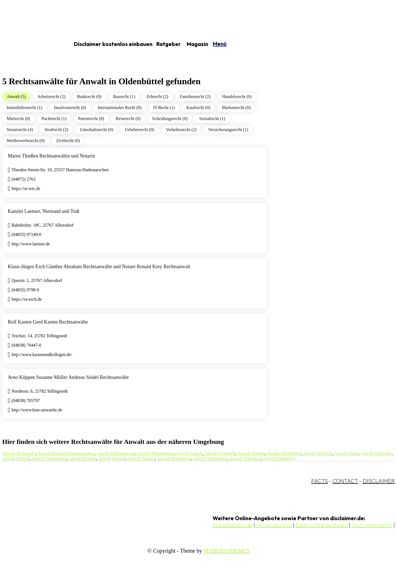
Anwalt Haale (346, 453)
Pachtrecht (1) (54, 118)
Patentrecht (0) (91, 118)
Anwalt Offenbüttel (284, 453)
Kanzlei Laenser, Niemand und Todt (43, 211)
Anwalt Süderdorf (245, 458)
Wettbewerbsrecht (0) (26, 140)
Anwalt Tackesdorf (19, 453)
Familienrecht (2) (195, 96)
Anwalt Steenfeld (220, 453)
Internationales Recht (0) (119, 107)
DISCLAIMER (379, 480)
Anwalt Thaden (141, 458)
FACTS (319, 480)
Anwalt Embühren (279, 458)
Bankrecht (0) (89, 96)
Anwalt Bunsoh (111, 458)
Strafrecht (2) (56, 129)
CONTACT (345, 480)
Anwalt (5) (16, 96)
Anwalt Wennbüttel (210, 458)
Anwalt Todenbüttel (48, 458)
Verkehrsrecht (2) (181, 129)
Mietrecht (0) (18, 118)
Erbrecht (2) (157, 96)
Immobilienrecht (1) (24, 107)
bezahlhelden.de (233, 525)
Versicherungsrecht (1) (228, 129)
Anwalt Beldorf (82, 458)
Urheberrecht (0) (139, 129)
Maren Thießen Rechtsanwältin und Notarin (51, 156)
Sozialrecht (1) (212, 118)
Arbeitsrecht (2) (51, 96)
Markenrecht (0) (236, 107)
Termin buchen (274, 525)
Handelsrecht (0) (237, 96)
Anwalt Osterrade (376, 453)
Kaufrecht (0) (198, 107)
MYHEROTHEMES (226, 551)
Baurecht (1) (124, 96)
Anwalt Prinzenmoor (155, 453)
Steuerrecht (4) (20, 129)
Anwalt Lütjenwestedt (116, 453)
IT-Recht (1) (164, 107)
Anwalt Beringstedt (174, 458)
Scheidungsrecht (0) (169, 118)
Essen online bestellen (322, 525)
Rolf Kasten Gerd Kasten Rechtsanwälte (48, 322)
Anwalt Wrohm (251, 453)
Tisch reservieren (371, 525)
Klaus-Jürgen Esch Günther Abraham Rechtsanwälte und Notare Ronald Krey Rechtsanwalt (99, 266)
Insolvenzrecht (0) (70, 107)
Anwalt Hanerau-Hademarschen (66, 453)
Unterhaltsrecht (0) (96, 129)
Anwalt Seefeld (15, 458)
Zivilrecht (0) (68, 140)
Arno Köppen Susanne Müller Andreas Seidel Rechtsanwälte (68, 377)
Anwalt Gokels (189, 453)
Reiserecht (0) (128, 118)
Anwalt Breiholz (317, 453)
